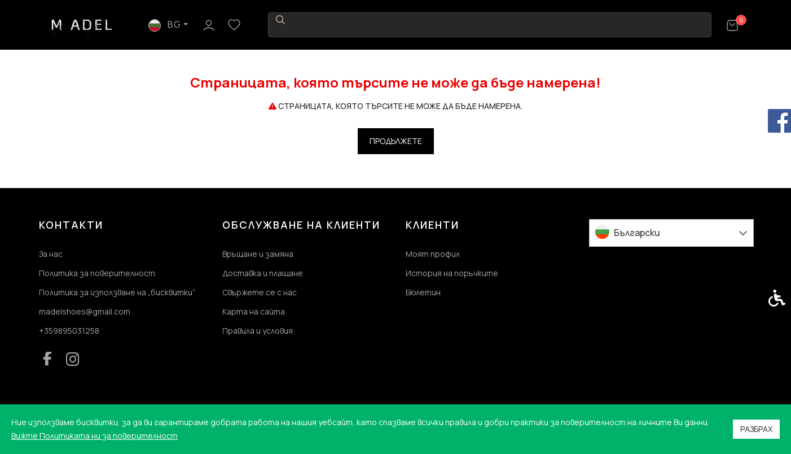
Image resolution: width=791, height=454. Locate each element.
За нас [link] (51, 253)
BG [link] (638, 24)
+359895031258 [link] (69, 330)
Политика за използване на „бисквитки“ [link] (117, 292)
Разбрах (756, 429)
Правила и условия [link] (257, 330)
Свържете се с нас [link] (259, 292)
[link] (82, 24)
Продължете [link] (396, 141)
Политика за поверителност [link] (97, 273)
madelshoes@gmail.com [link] (84, 311)
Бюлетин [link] (423, 292)
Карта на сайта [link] (253, 311)
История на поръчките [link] (452, 273)
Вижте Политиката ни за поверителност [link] (94, 435)
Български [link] (637, 232)
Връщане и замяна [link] (257, 253)
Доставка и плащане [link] (262, 273)
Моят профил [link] (433, 253)
